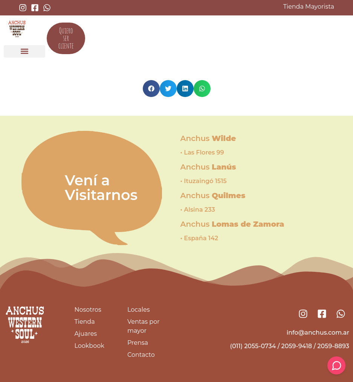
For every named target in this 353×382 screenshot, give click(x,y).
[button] (24, 51)
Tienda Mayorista (308, 6)
